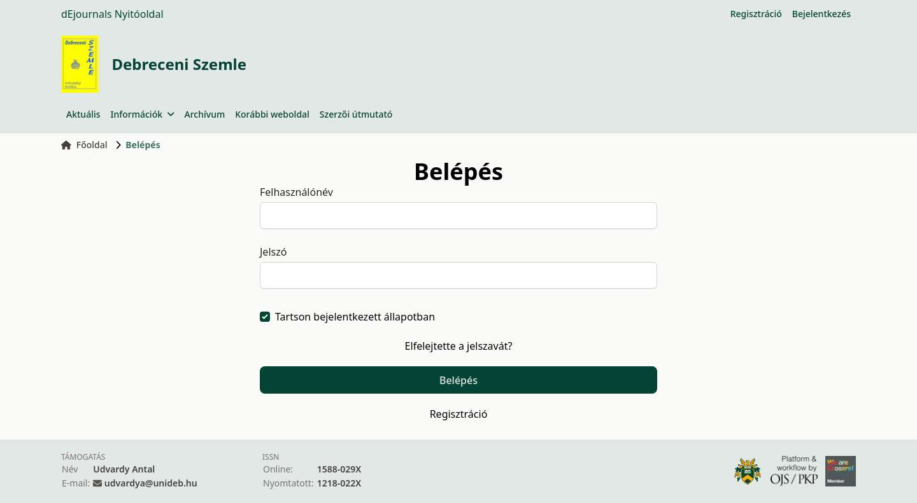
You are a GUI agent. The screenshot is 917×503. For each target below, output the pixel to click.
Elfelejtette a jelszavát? (459, 346)
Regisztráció (756, 14)
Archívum (205, 114)
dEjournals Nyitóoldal (112, 14)
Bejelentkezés (821, 14)
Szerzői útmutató (356, 114)
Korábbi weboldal (272, 114)
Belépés (458, 380)
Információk (142, 114)
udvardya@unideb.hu (150, 483)
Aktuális (83, 114)
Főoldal (84, 145)
